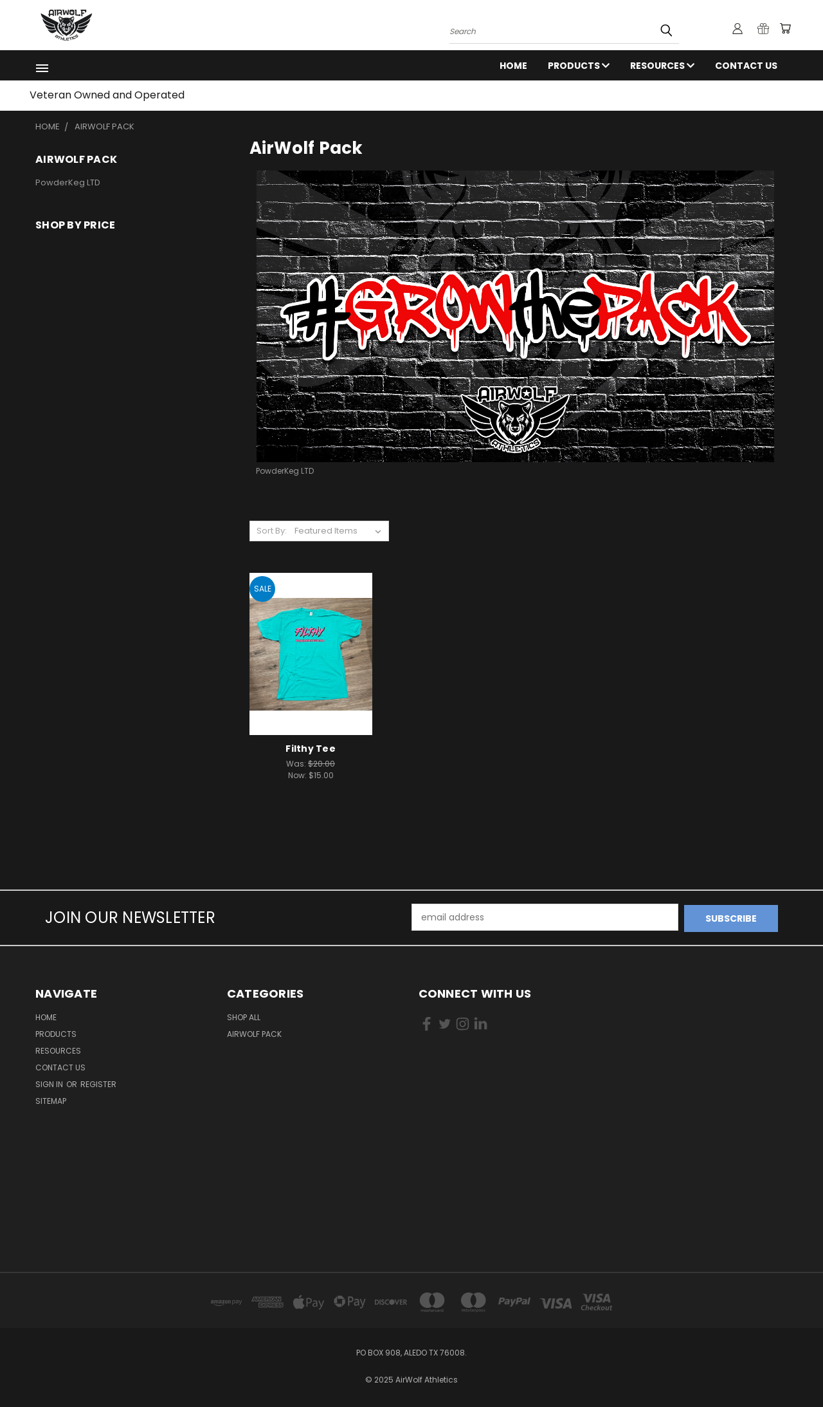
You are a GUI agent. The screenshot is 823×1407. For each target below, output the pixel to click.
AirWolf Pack (254, 1032)
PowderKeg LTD (67, 182)
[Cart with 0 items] (784, 28)
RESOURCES (662, 65)
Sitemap (50, 1099)
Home (513, 65)
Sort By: (272, 531)
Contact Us (746, 65)
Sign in (50, 1082)
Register (98, 1082)
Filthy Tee (310, 748)
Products (579, 65)
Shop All (243, 1016)
